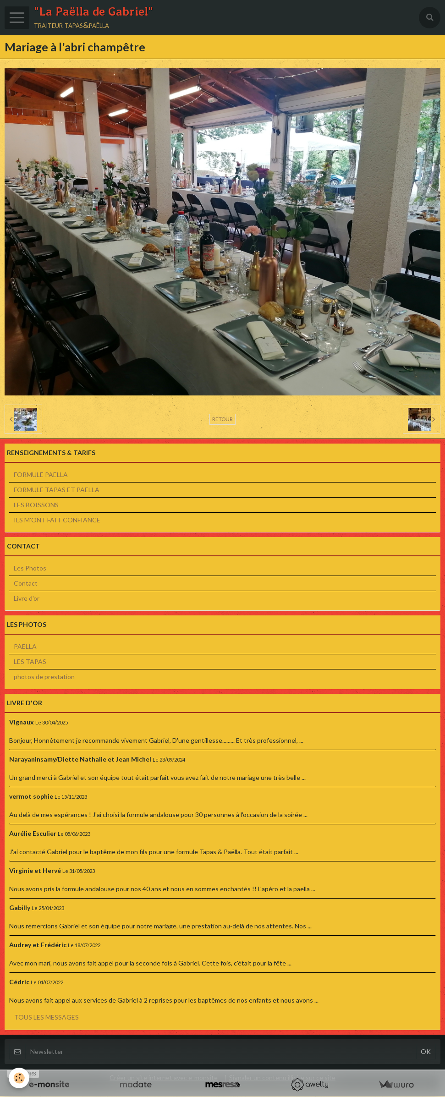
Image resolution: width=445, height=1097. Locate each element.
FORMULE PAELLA (41, 475)
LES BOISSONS (36, 506)
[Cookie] (19, 1078)
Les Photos (30, 569)
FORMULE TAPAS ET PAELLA (56, 490)
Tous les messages (46, 1018)
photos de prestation (44, 677)
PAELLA (25, 647)
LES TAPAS (30, 662)
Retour (222, 420)
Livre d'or (26, 599)
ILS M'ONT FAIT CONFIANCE (57, 521)
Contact (26, 584)
